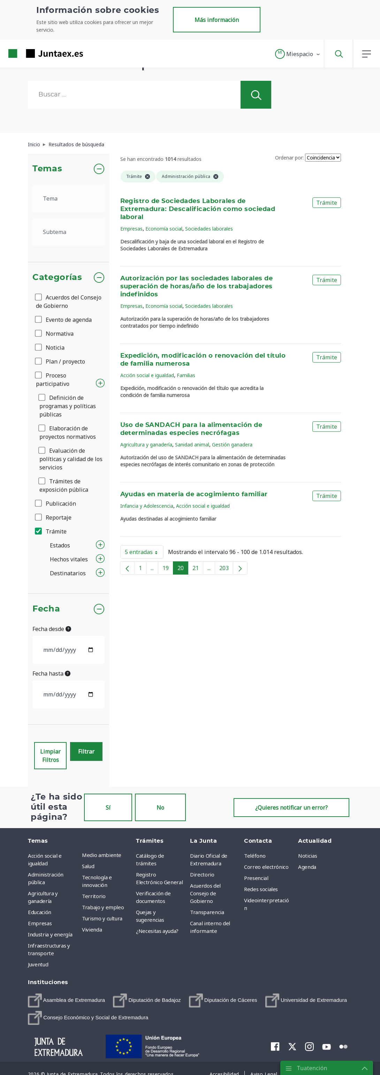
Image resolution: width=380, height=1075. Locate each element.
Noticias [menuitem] (307, 855)
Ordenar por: (289, 157)
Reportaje (53, 517)
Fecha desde (51, 629)
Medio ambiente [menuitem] (101, 854)
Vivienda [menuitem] (92, 929)
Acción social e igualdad (147, 375)
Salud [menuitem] (88, 866)
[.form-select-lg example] (68, 198)
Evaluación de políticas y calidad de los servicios (70, 459)
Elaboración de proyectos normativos (67, 432)
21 (197, 569)
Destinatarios (68, 573)
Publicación (56, 503)
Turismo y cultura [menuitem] (102, 918)
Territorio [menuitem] (94, 896)
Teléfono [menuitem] (254, 855)
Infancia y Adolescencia (146, 506)
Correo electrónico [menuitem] (266, 866)
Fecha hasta (51, 673)
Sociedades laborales (209, 228)
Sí (108, 807)
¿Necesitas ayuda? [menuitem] (157, 930)
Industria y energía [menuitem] (50, 934)
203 (226, 569)
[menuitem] (66, 1000)
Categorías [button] (57, 277)
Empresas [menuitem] (40, 923)
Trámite (51, 531)
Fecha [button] (46, 609)
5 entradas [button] (144, 553)
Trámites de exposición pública (63, 485)
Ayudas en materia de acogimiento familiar (194, 494)
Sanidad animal (192, 444)
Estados (60, 545)
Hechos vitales (69, 559)
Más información (217, 20)
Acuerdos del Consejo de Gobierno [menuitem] (205, 893)
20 (182, 569)
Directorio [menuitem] (202, 874)
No (160, 807)
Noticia (50, 347)
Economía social (163, 228)
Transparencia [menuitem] (207, 912)
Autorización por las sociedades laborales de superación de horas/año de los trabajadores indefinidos (196, 286)
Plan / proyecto (60, 361)
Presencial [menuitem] (256, 877)
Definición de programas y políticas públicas (67, 406)
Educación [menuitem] (39, 912)
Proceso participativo (52, 380)
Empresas (131, 228)
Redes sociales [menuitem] (261, 889)
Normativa (55, 333)
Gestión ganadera (232, 444)
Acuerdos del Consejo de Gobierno (68, 302)
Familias (186, 375)
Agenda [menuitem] (307, 866)
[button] (298, 54)
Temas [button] (47, 169)
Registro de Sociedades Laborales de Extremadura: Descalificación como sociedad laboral (197, 209)
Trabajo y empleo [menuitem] (103, 907)
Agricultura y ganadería (146, 444)
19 (167, 569)
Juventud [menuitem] (38, 964)
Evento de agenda (64, 320)
